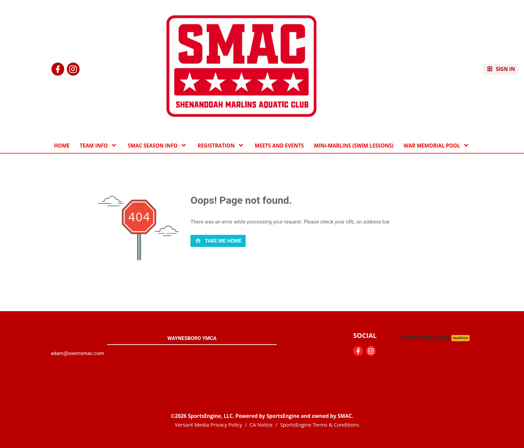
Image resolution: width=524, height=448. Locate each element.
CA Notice (261, 424)
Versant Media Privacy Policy (208, 424)
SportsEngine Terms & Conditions (319, 424)
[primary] (218, 241)
